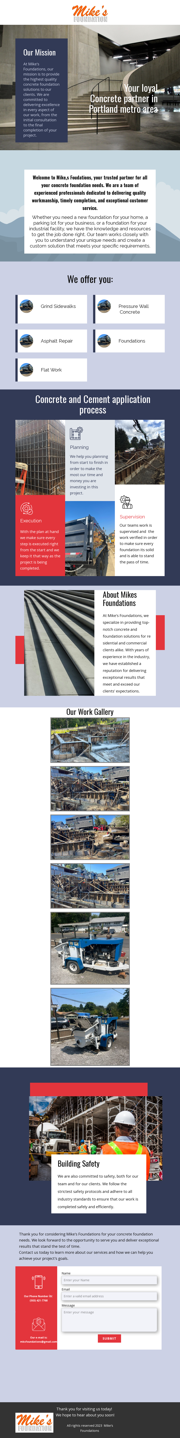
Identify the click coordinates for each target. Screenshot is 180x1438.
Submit (109, 1338)
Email (66, 1289)
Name (66, 1273)
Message (68, 1305)
